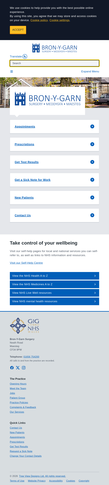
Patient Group (17, 398)
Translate (18, 56)
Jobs (12, 393)
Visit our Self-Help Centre (26, 262)
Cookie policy (39, 20)
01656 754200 (31, 357)
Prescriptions (17, 442)
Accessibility (56, 481)
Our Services (17, 412)
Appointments (17, 437)
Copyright (84, 481)
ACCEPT (18, 29)
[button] (54, 127)
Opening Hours (18, 384)
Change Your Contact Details (26, 456)
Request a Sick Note (21, 451)
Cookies (70, 481)
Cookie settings (59, 20)
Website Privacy (37, 481)
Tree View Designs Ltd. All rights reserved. (42, 476)
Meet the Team (18, 388)
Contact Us (16, 428)
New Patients (17, 432)
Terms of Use (17, 481)
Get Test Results (19, 446)
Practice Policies (19, 402)
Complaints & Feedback (23, 407)
